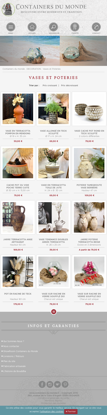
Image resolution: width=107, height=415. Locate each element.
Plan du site (9, 361)
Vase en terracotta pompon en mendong (17, 132)
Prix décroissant (69, 85)
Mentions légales (53, 400)
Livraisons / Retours (13, 356)
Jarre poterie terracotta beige (89, 240)
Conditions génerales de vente (53, 398)
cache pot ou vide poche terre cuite (17, 186)
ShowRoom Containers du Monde (20, 351)
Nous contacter (11, 346)
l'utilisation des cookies (52, 411)
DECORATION (34, 69)
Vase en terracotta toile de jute (53, 186)
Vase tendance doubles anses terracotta (53, 240)
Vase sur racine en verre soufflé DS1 (53, 295)
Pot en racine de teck (17, 293)
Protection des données (53, 403)
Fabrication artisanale (14, 366)
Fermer (71, 411)
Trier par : (34, 85)
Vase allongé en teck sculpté (53, 132)
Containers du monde (14, 69)
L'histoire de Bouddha (14, 371)
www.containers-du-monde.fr (44, 393)
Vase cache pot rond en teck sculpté (89, 132)
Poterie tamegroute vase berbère (89, 186)
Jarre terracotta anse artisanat (17, 240)
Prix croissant (50, 85)
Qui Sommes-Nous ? (13, 341)
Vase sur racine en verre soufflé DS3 (89, 295)
